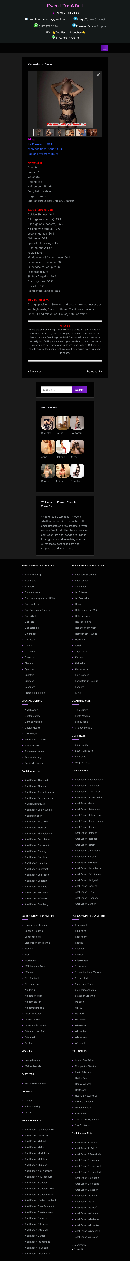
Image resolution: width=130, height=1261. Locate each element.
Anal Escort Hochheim (87, 827)
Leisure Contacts (84, 1101)
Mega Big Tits (82, 762)
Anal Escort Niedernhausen (39, 1194)
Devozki (78, 1249)
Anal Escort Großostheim (88, 797)
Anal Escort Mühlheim (36, 1159)
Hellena (60, 457)
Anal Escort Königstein (87, 880)
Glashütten (81, 586)
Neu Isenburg (32, 984)
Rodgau (79, 942)
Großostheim (82, 598)
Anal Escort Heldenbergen (89, 815)
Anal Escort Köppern (86, 886)
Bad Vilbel (30, 616)
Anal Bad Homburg (35, 803)
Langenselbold (33, 936)
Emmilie (75, 481)
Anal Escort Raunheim (37, 1247)
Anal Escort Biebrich (36, 827)
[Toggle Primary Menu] (104, 48)
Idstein (78, 645)
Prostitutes (80, 1113)
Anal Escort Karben (85, 856)
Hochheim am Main (85, 627)
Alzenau (29, 586)
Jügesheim (81, 651)
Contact (29, 1100)
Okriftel (28, 1043)
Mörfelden (30, 960)
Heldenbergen (82, 616)
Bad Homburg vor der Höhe (40, 598)
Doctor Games (32, 716)
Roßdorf (79, 954)
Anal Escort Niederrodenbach (41, 1200)
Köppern (79, 687)
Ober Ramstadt (33, 1013)
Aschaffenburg (33, 574)
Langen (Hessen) (34, 930)
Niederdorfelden (33, 995)
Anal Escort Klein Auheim (88, 874)
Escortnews (80, 1245)
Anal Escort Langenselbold (39, 1129)
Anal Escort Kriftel (84, 892)
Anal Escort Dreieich (36, 863)
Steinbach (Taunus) (85, 984)
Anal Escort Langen (85, 903)
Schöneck (80, 966)
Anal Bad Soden (33, 815)
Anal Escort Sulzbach (86, 1189)
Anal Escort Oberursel (36, 1218)
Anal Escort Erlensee (36, 886)
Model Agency (83, 1107)
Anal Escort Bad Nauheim (38, 809)
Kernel (74, 457)
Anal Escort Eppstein (36, 880)
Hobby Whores (83, 1084)
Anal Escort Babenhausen (39, 798)
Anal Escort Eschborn (36, 892)
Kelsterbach (81, 669)
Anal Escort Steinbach (87, 1177)
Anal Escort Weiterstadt (87, 1213)
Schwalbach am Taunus (88, 972)
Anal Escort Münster (36, 1165)
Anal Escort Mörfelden (37, 1153)
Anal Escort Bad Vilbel (36, 821)
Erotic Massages (34, 763)
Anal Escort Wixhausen (87, 1231)
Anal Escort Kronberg (86, 898)
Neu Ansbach (32, 978)
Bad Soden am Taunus (37, 610)
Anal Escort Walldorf (86, 1207)
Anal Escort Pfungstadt (37, 1241)
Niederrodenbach (34, 1007)
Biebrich (29, 621)
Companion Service (85, 1066)
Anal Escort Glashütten (87, 785)
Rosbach (80, 948)
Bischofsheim (32, 627)
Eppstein (29, 675)
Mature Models (33, 1066)
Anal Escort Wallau (85, 1201)
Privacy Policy (32, 1106)
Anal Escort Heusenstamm (89, 821)
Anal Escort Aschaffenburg (39, 792)
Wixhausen (81, 1037)
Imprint (28, 1112)
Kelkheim (80, 663)
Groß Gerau (81, 592)
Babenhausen (32, 592)
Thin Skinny (81, 710)
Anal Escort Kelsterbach (88, 868)
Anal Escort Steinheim (87, 1183)
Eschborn (30, 687)
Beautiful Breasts (84, 750)
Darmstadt (30, 639)
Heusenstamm (83, 621)
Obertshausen (32, 1019)
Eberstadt (30, 663)
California (76, 433)
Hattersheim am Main (86, 610)
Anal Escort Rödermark (37, 1253)
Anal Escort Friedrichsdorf (89, 779)
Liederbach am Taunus (37, 942)
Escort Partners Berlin (36, 1083)
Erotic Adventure (84, 1072)
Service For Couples (36, 739)
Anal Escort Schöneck (87, 1160)
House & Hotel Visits (86, 1095)
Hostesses (80, 1090)
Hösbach (80, 639)
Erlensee (29, 681)
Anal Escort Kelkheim (86, 862)
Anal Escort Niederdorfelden (40, 1188)
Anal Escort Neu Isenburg (38, 1176)
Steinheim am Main (85, 990)
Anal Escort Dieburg (35, 851)
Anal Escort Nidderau (36, 1182)
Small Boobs (81, 745)
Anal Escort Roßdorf (86, 1148)
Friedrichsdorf (82, 580)
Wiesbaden (81, 1025)
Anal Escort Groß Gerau (88, 791)
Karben (79, 657)
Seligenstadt (81, 978)
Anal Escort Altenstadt (36, 780)
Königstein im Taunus (86, 681)
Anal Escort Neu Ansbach (38, 1170)
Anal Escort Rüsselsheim (88, 1154)
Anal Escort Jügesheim (87, 850)
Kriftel (78, 692)
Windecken (81, 1031)
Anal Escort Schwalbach (88, 1166)
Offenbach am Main (35, 1031)
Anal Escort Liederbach (37, 1135)
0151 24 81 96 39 (68, 12)
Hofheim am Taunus (86, 633)
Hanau (78, 604)
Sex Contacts (82, 1125)
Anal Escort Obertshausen (39, 1212)
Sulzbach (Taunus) (85, 995)
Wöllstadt (80, 1043)
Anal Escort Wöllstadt (86, 1237)
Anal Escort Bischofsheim (38, 833)
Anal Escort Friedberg (36, 904)
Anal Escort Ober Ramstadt (39, 1206)
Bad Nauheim (32, 604)
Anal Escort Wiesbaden (87, 1219)
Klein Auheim (82, 675)
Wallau (78, 1007)
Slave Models (32, 745)
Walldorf (79, 1013)
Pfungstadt (81, 925)
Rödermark (81, 936)
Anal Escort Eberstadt (36, 869)
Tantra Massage (33, 757)
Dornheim (30, 651)
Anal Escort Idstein (85, 844)
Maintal (29, 948)
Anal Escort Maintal (35, 1141)
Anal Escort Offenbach (37, 1224)
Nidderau (30, 990)
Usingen (79, 1001)
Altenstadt (30, 580)
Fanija (59, 433)
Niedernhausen (33, 1001)
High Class (81, 1078)
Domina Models (33, 721)
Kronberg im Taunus (36, 925)
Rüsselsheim (82, 960)
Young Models (32, 1060)
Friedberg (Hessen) (85, 574)
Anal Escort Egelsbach (37, 874)
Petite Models (82, 716)
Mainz (28, 954)
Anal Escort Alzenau (36, 786)
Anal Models (31, 710)
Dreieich (29, 657)
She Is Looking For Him (87, 1119)
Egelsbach (30, 669)
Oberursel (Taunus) (35, 1025)
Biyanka (46, 433)
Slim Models (81, 721)
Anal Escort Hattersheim (88, 809)
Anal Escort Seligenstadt (88, 1172)
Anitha (60, 481)
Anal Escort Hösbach (86, 838)
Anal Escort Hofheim (86, 832)
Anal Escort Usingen (86, 1195)
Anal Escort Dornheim (36, 857)
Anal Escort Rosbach (86, 1142)
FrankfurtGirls (82, 26)
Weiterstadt (81, 1019)
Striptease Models (34, 751)
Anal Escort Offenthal (36, 1230)
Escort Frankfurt (65, 6)
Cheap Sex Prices (84, 1060)
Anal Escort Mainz (34, 1147)
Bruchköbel (31, 633)
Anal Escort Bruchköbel (37, 839)
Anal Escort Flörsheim (36, 898)
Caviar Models (32, 727)
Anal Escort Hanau (85, 803)
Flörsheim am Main (35, 692)
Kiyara (45, 481)
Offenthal (30, 1037)
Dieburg (29, 645)
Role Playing (31, 733)
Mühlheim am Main (35, 966)
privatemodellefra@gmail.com (48, 19)
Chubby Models (83, 727)
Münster (29, 972)
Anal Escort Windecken (87, 1225)
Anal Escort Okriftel (35, 1235)
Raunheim (80, 930)
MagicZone (82, 19)
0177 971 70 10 (46, 26)
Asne (44, 457)
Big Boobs (80, 756)
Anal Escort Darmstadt (37, 845)
